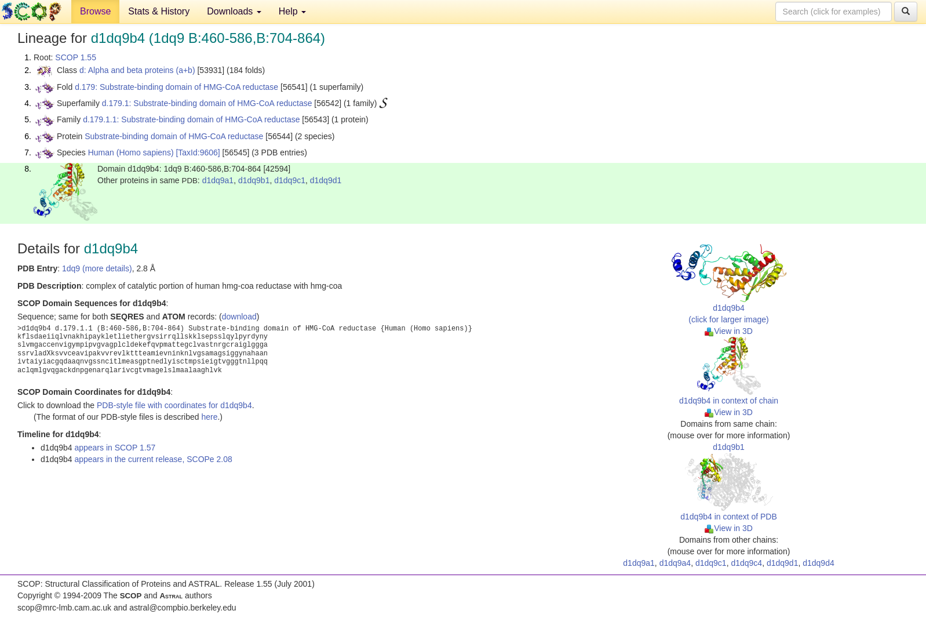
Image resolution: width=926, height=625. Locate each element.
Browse (95, 11)
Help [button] (292, 11)
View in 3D (729, 331)
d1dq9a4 (675, 563)
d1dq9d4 (818, 563)
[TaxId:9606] (198, 152)
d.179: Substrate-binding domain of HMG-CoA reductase (176, 87)
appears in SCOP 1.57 (114, 447)
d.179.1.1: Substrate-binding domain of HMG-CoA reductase (191, 119)
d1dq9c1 (289, 180)
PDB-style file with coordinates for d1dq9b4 (174, 405)
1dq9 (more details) (97, 268)
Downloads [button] (234, 11)
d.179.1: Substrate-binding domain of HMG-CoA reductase (207, 103)
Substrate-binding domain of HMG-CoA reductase (174, 136)
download (239, 316)
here (209, 416)
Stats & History (158, 11)
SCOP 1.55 (75, 57)
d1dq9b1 (254, 180)
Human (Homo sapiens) (131, 152)
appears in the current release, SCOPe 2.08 (153, 459)
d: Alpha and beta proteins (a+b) (137, 70)
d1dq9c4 (746, 563)
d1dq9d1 (326, 180)
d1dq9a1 (218, 180)
